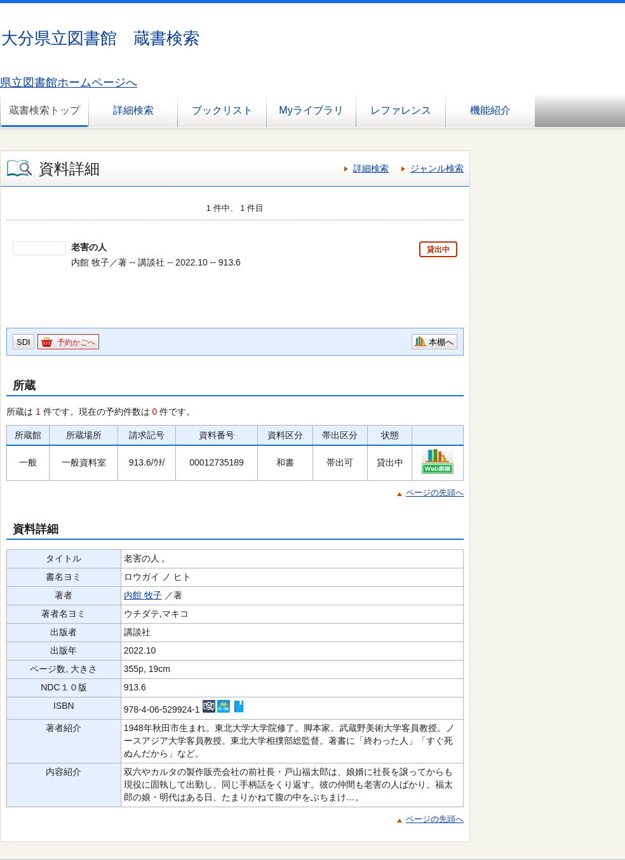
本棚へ (441, 342)
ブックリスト (222, 110)
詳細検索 (133, 110)
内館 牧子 (143, 595)
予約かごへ (76, 342)
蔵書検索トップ (44, 110)
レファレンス (400, 110)
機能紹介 (490, 110)
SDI (23, 342)
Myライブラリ (311, 110)
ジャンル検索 (437, 168)
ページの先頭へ (435, 492)
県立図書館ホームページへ (68, 82)
